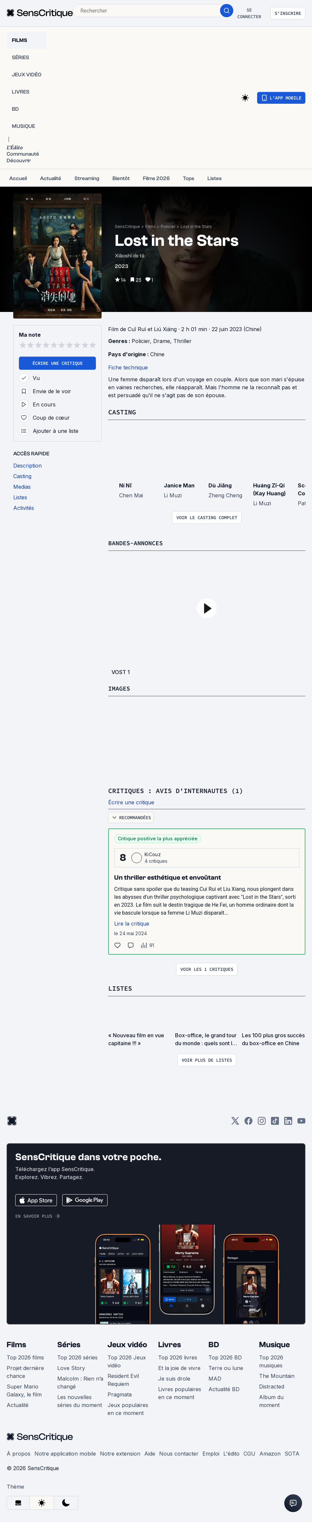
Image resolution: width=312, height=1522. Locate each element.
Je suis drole (174, 1377)
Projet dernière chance (25, 1371)
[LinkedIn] (288, 1122)
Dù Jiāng (220, 485)
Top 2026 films (25, 1356)
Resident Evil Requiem (123, 1379)
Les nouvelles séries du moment (79, 1400)
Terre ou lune (225, 1367)
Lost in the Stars (196, 226)
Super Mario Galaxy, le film (24, 1389)
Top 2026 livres (177, 1356)
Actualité (17, 1404)
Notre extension (120, 1452)
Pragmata (120, 1393)
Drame (161, 341)
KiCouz (153, 853)
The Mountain (276, 1375)
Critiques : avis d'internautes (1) (175, 790)
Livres (169, 1343)
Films (150, 226)
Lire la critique (131, 923)
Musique (274, 1343)
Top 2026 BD (225, 1356)
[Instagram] (262, 1122)
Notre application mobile (65, 1452)
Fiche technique (128, 367)
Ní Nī (125, 485)
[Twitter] (235, 1122)
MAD (214, 1377)
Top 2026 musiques (271, 1360)
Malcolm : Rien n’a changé (80, 1381)
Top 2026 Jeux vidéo (127, 1360)
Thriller (182, 341)
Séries (68, 1343)
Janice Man (179, 485)
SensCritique (127, 226)
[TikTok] (275, 1122)
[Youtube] (301, 1122)
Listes (120, 987)
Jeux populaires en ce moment (128, 1408)
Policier (168, 226)
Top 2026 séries (77, 1356)
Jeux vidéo (127, 1343)
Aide (149, 1452)
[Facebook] (248, 1122)
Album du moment (271, 1400)
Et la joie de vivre (179, 1367)
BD (213, 1343)
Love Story (71, 1367)
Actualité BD (224, 1388)
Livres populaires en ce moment (179, 1392)
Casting (122, 412)
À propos (18, 1452)
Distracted (271, 1385)
